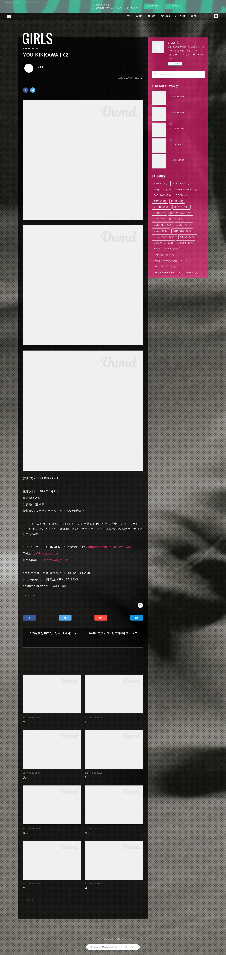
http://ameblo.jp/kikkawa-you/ (110, 546)
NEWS (160, 183)
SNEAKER (163, 225)
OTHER (191, 272)
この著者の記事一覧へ (129, 78)
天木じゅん (30, 777)
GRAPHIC (182, 231)
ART (160, 201)
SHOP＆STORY (187, 189)
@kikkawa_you (47, 553)
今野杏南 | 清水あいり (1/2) (104, 888)
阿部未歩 (29, 721)
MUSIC (146, 16)
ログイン (173, 6)
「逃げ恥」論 (164, 254)
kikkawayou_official (55, 560)
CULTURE (175, 16)
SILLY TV (180, 183)
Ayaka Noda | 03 (97, 777)
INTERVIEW (164, 237)
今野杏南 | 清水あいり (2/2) (104, 832)
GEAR (161, 231)
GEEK (184, 225)
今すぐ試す (152, 6)
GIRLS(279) (29, 596)
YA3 (40, 67)
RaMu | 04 (30, 832)
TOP (124, 16)
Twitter (209, 16)
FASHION (160, 16)
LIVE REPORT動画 (167, 272)
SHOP (188, 16)
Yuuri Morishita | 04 (37, 888)
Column (185, 243)
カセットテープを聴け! (169, 260)
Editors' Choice (166, 248)
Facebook (202, 16)
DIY (159, 219)
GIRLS (134, 16)
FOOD (182, 195)
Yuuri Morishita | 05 (99, 721)
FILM (177, 201)
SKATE (181, 207)
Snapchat (216, 16)
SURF (159, 213)
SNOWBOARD (180, 213)
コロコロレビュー (165, 266)
